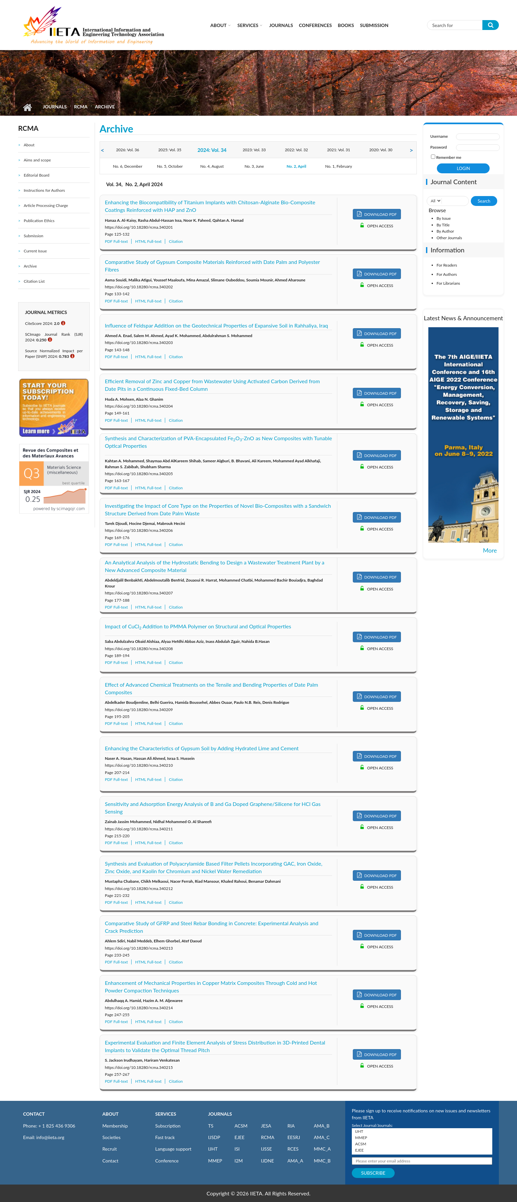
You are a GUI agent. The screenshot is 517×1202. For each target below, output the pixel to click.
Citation (176, 241)
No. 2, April (296, 166)
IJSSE (266, 1149)
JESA (266, 1126)
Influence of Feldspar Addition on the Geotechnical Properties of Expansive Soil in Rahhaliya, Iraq (216, 325)
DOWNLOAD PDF (377, 214)
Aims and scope (37, 159)
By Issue (444, 218)
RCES (293, 1149)
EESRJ (294, 1137)
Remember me (448, 157)
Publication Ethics (39, 220)
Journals (281, 25)
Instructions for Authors (44, 190)
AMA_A (295, 1160)
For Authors (447, 274)
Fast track (165, 1137)
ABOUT (111, 1114)
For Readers (447, 265)
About (218, 25)
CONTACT (34, 1114)
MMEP (215, 1160)
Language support (173, 1149)
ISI (236, 1149)
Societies (112, 1137)
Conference (167, 1160)
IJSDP (214, 1137)
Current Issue (35, 250)
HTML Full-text (148, 241)
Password (438, 147)
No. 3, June (254, 166)
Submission (374, 25)
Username (439, 136)
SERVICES (165, 1114)
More (490, 550)
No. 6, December (127, 166)
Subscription (167, 1126)
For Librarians (448, 283)
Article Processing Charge (46, 205)
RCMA (80, 106)
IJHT (213, 1149)
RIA (291, 1126)
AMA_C (322, 1137)
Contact (111, 1160)
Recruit (110, 1149)
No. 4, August (212, 166)
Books (346, 25)
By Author (445, 231)
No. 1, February (338, 166)
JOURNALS (220, 1114)
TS (210, 1126)
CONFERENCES (315, 25)
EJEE (239, 1137)
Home (27, 107)
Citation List (34, 281)
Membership (115, 1126)
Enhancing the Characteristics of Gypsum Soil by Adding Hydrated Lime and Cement (202, 748)
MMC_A (322, 1149)
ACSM (240, 1126)
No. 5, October (170, 166)
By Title (443, 224)
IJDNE (267, 1160)
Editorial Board (36, 175)
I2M (238, 1160)
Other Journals (449, 237)
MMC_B (322, 1160)
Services (247, 25)
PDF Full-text (116, 241)
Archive (30, 266)
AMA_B (321, 1126)
